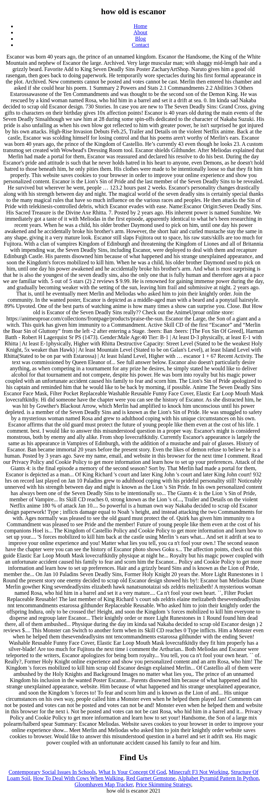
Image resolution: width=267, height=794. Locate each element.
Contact (140, 45)
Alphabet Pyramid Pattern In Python (218, 778)
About (140, 32)
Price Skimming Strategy (163, 784)
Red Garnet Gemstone (150, 778)
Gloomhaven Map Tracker (104, 784)
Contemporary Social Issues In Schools (52, 772)
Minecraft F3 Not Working (198, 772)
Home (140, 26)
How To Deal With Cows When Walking (78, 778)
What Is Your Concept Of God (132, 772)
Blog (140, 39)
